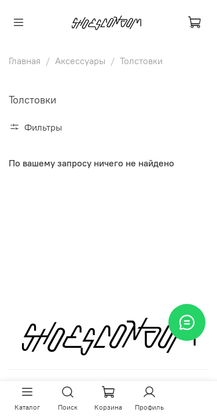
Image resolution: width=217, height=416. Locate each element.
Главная (25, 60)
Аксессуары (80, 60)
